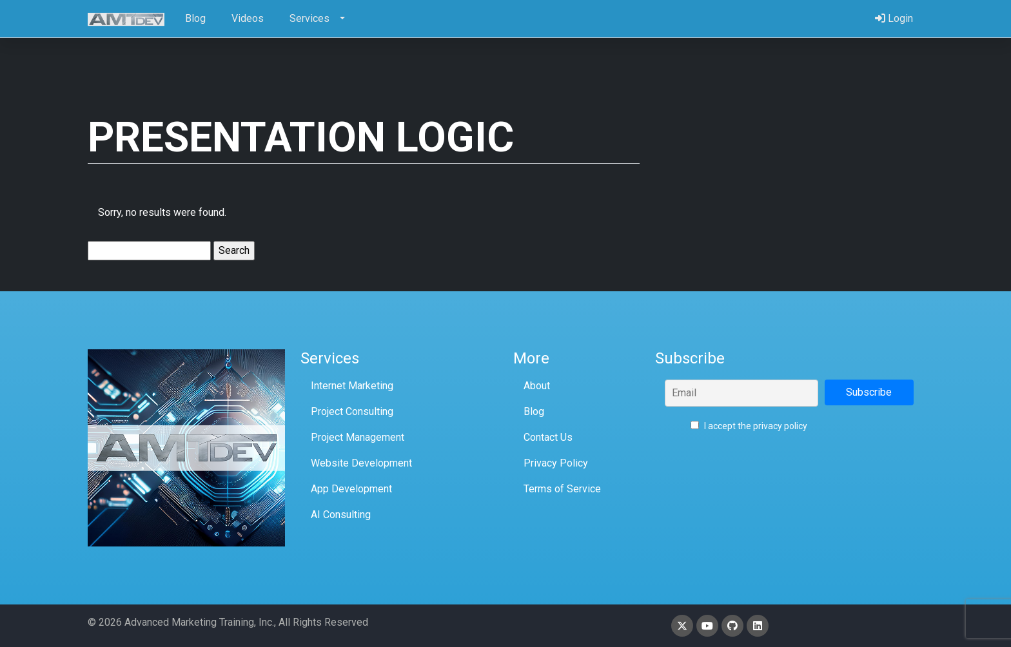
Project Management (357, 437)
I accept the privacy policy (749, 426)
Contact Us (548, 437)
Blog (534, 411)
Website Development (361, 463)
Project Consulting (352, 411)
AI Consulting (341, 514)
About (537, 386)
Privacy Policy (556, 463)
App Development (351, 489)
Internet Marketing (352, 386)
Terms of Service (562, 489)
